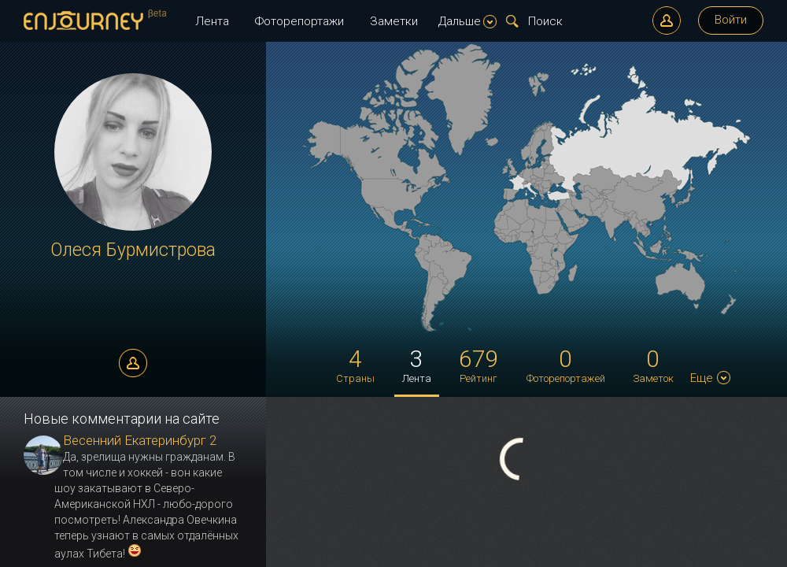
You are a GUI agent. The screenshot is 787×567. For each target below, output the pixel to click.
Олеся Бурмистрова (133, 250)
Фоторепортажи (299, 21)
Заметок (653, 364)
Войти (731, 20)
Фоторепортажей (566, 364)
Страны (355, 364)
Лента (212, 21)
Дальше (467, 21)
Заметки (394, 21)
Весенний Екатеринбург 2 (139, 440)
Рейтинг (479, 364)
